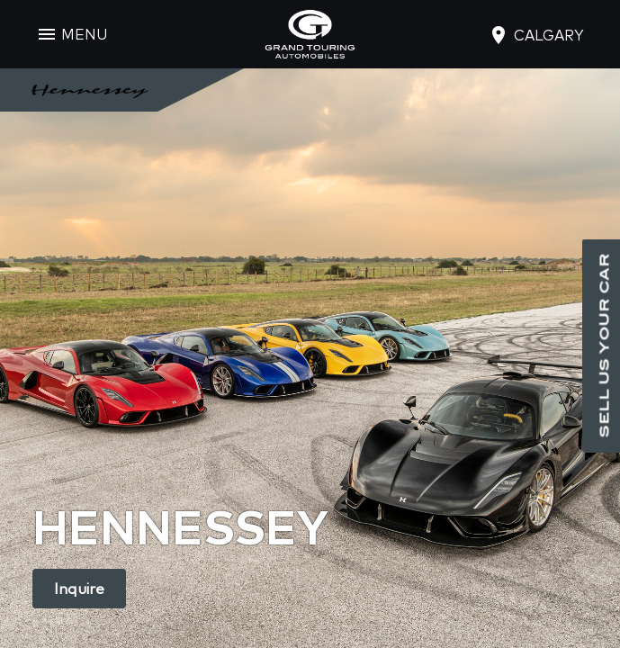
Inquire (79, 588)
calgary (549, 35)
